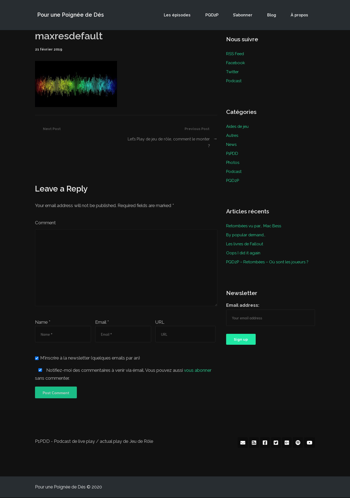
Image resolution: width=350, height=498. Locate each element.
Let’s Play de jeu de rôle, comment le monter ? (174, 142)
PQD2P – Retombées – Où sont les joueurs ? (269, 257)
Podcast (234, 79)
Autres (232, 133)
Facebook (236, 62)
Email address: (242, 300)
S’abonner (254, 15)
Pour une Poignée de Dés (69, 14)
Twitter (233, 71)
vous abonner (198, 370)
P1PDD (232, 151)
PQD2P (227, 15)
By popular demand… (246, 231)
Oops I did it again (244, 248)
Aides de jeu (238, 125)
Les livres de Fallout (245, 240)
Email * (102, 322)
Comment (45, 223)
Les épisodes (197, 15)
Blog (278, 15)
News (231, 142)
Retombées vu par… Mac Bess (255, 222)
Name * (42, 322)
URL (159, 322)
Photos (233, 160)
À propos (301, 15)
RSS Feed (235, 53)
